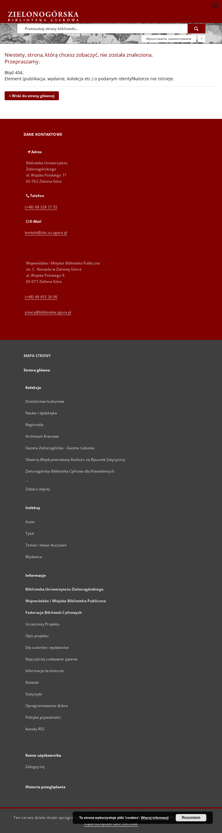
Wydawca (33, 556)
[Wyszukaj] (196, 28)
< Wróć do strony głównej (32, 95)
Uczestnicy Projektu (42, 624)
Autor (30, 521)
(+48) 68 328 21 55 (41, 207)
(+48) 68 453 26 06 (41, 296)
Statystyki (33, 694)
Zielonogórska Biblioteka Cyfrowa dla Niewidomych (69, 471)
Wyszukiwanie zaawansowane (169, 38)
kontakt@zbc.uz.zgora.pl (46, 232)
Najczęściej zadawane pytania (51, 659)
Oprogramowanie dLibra (46, 705)
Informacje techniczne (44, 670)
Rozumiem (191, 818)
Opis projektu (37, 635)
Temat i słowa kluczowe (46, 545)
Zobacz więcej (37, 489)
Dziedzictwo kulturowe (45, 401)
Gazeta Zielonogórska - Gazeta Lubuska (59, 448)
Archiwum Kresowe (42, 436)
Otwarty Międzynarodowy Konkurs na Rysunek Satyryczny (75, 459)
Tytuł (29, 533)
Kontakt (32, 682)
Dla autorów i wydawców (46, 647)
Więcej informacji (155, 818)
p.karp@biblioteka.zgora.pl (48, 312)
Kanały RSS (34, 729)
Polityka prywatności (43, 717)
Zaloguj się (34, 766)
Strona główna (37, 370)
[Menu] (214, 5)
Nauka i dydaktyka (41, 413)
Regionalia (34, 424)
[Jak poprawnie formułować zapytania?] (201, 38)
